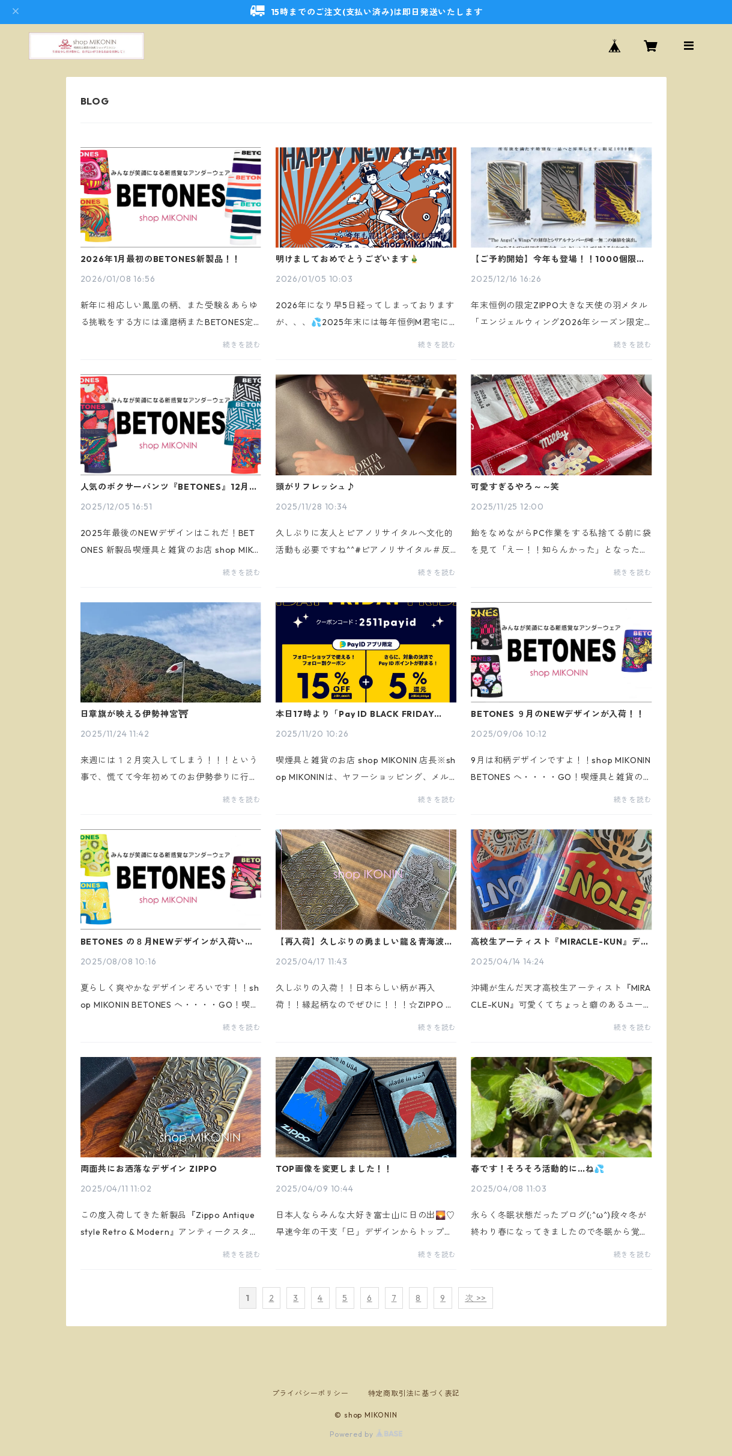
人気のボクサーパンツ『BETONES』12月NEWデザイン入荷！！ (165, 487)
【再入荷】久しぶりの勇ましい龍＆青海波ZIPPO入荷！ (360, 941)
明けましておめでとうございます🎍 (348, 259)
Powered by (366, 1434)
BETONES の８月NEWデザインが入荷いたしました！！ (167, 941)
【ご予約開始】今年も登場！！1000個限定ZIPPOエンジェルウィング (558, 259)
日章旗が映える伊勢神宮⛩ (135, 714)
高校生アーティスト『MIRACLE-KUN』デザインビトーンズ (560, 941)
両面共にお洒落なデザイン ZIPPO (148, 1169)
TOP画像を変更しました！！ (334, 1169)
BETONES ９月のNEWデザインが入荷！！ (557, 714)
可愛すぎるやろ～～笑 (515, 487)
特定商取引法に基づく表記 (414, 1393)
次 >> (475, 1298)
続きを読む (242, 344)
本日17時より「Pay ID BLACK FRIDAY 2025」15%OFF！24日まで (355, 714)
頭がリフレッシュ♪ (315, 487)
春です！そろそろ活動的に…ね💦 (538, 1169)
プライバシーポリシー (310, 1393)
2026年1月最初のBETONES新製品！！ (160, 259)
